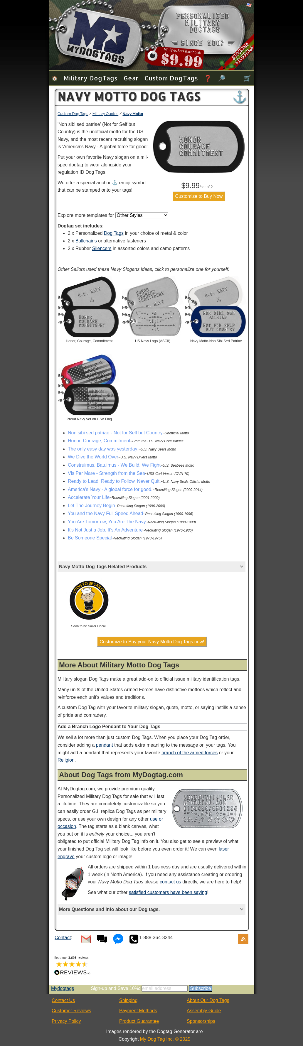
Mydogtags (62, 988)
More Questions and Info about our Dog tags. (109, 909)
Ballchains (86, 240)
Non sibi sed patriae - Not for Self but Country (115, 432)
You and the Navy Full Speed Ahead (105, 513)
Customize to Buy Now (199, 196)
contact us (170, 881)
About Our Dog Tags (208, 1000)
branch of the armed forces (189, 752)
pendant (104, 745)
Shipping (128, 1000)
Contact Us (63, 1000)
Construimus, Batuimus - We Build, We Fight (114, 465)
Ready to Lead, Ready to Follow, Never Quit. (114, 481)
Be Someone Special (90, 537)
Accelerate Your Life (89, 497)
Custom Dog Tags (171, 78)
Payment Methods (138, 1010)
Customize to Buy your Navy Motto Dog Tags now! (152, 641)
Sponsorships (201, 1021)
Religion (66, 759)
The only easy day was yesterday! (103, 448)
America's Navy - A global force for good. (110, 489)
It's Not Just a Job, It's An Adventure (105, 529)
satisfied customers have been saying (168, 892)
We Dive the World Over (93, 456)
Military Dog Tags (90, 78)
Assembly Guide (204, 1010)
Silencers (102, 248)
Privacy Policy (66, 1021)
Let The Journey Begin (91, 505)
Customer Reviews (71, 1010)
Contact (63, 937)
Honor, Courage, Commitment (99, 440)
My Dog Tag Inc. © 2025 (165, 1039)
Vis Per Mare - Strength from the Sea (106, 473)
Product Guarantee (139, 1021)
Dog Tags (114, 233)
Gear (131, 78)
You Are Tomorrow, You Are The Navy (107, 521)
